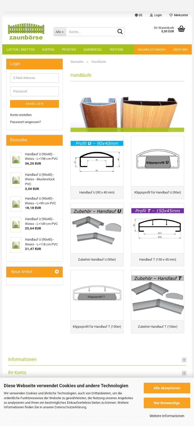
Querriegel (93, 49)
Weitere (116, 49)
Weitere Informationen (167, 416)
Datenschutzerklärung (70, 407)
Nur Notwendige (167, 403)
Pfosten (69, 49)
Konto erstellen (21, 115)
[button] (138, 15)
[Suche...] (60, 31)
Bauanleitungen (151, 49)
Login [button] (156, 15)
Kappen (48, 49)
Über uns (180, 49)
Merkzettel (178, 15)
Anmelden (35, 104)
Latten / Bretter (21, 49)
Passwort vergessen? (25, 122)
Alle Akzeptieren (167, 388)
